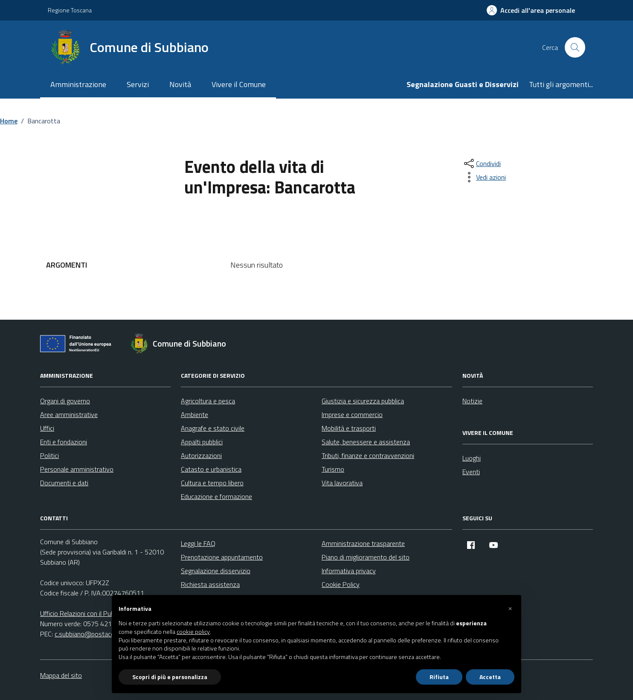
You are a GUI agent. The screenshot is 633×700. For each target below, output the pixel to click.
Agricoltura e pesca (208, 401)
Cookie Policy (341, 584)
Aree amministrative (69, 414)
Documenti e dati (64, 483)
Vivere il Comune (239, 84)
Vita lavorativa (342, 483)
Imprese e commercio (352, 414)
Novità (180, 84)
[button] (510, 608)
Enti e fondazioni (63, 442)
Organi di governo (65, 401)
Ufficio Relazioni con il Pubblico (83, 613)
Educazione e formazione (216, 496)
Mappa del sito (61, 675)
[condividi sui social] (481, 163)
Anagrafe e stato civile (212, 428)
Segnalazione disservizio (215, 571)
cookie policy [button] (193, 631)
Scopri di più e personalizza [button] (169, 676)
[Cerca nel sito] (575, 47)
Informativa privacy (349, 571)
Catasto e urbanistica (211, 469)
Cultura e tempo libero (212, 483)
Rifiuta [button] (439, 676)
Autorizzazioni (201, 455)
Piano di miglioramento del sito (365, 557)
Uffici (47, 428)
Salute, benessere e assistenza (366, 442)
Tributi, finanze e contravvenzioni (368, 455)
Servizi (138, 84)
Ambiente (194, 414)
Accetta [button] (490, 676)
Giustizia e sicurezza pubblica (363, 401)
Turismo (333, 469)
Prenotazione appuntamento (222, 557)
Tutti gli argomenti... (561, 84)
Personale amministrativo (76, 469)
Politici (49, 455)
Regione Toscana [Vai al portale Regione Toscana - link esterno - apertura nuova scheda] (70, 10)
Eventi (471, 472)
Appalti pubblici (202, 442)
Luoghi (471, 458)
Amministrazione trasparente (363, 543)
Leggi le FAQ (198, 543)
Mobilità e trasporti (349, 428)
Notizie (472, 401)
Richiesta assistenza (210, 584)
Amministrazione (78, 84)
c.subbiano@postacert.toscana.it (101, 634)
